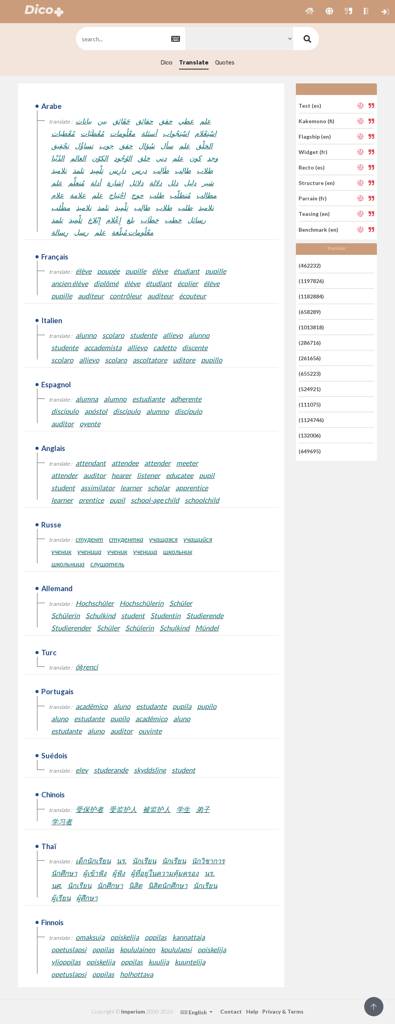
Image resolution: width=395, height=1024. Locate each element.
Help (252, 1011)
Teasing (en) (314, 213)
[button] (309, 11)
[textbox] (130, 38)
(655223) (310, 373)
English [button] (194, 1012)
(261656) (310, 358)
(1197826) (311, 281)
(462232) (310, 265)
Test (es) (310, 105)
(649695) (310, 451)
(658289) (310, 312)
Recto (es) (312, 167)
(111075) (310, 404)
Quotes (225, 62)
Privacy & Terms (283, 1011)
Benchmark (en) (318, 229)
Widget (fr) (313, 152)
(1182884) (311, 296)
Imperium (133, 1011)
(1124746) (311, 420)
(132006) (310, 435)
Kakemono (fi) (316, 121)
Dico (166, 62)
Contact (231, 1011)
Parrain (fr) (313, 198)
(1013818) (311, 327)
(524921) (310, 389)
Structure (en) (317, 183)
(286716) (310, 342)
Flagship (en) (315, 136)
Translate (194, 62)
